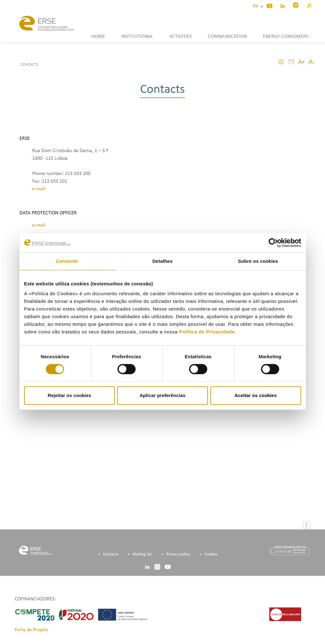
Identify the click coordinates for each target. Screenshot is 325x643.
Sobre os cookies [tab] (258, 261)
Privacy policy (178, 554)
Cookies (210, 554)
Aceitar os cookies (256, 395)
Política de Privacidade (207, 331)
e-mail (39, 189)
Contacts (110, 554)
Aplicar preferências (162, 395)
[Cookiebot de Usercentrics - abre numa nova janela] (273, 243)
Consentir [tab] (67, 261)
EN (256, 6)
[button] (309, 5)
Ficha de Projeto (31, 630)
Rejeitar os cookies (69, 395)
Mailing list (142, 554)
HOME (98, 36)
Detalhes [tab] (162, 261)
